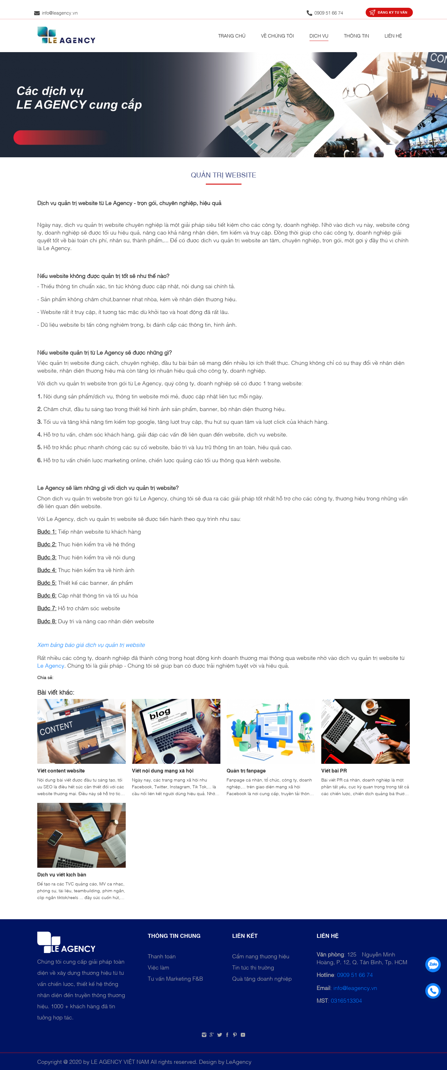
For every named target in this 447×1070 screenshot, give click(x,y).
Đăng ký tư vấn (392, 12)
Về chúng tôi (277, 35)
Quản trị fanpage (246, 770)
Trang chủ (232, 35)
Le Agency (50, 665)
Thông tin (356, 35)
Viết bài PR (334, 770)
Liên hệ (393, 35)
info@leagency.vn (355, 987)
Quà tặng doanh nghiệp (262, 978)
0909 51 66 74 (355, 974)
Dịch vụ (318, 35)
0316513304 (346, 1000)
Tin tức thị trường (253, 967)
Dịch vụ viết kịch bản (61, 874)
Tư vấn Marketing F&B (175, 978)
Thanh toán (162, 956)
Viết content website (61, 770)
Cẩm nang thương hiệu (260, 956)
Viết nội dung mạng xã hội (162, 770)
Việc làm (158, 967)
